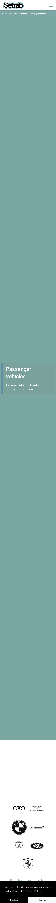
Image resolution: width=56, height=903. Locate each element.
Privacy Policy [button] (33, 891)
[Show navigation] (51, 5)
